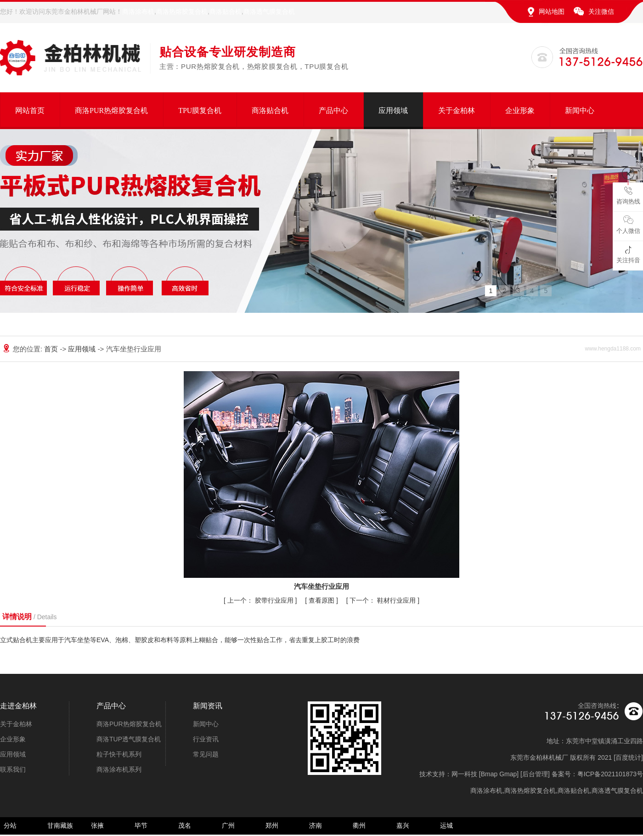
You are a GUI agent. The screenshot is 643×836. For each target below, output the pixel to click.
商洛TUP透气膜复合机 (128, 739)
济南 (315, 825)
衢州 (359, 825)
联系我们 (13, 769)
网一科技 (464, 774)
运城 (446, 825)
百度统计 (628, 757)
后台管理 (535, 774)
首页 (52, 349)
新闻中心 (579, 110)
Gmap (508, 774)
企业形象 (520, 110)
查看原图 (322, 600)
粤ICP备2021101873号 (610, 774)
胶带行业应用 (261, 600)
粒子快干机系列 (118, 754)
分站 (10, 825)
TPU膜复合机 (199, 110)
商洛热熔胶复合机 (182, 11)
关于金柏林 (456, 110)
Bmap (489, 774)
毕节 (141, 825)
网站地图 (551, 11)
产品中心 (333, 110)
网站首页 (30, 110)
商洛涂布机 (138, 11)
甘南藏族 (60, 825)
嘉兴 (402, 825)
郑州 (271, 825)
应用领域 (393, 110)
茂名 (184, 825)
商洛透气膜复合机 (269, 11)
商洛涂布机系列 (118, 769)
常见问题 (206, 754)
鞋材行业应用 (383, 600)
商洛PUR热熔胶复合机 (111, 110)
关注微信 (601, 11)
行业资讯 (206, 739)
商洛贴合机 (225, 11)
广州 (228, 825)
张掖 (97, 825)
